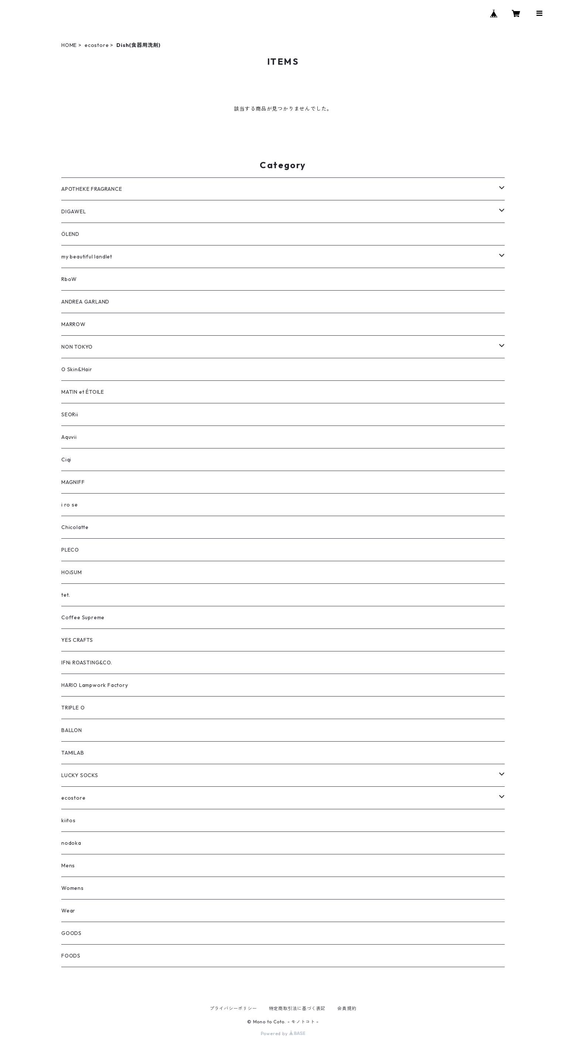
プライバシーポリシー (233, 1008)
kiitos (68, 820)
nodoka (71, 843)
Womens (72, 888)
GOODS (71, 933)
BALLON (71, 730)
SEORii (69, 414)
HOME (69, 45)
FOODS (71, 955)
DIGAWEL (73, 211)
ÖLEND (70, 234)
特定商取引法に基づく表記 (297, 1008)
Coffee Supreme (83, 617)
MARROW (73, 324)
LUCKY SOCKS (79, 775)
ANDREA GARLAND (85, 301)
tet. (65, 595)
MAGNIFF (73, 482)
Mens (68, 865)
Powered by (283, 1033)
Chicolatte (75, 527)
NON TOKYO (77, 346)
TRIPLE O (73, 707)
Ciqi (66, 459)
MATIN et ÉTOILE (82, 392)
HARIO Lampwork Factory (94, 685)
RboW (69, 279)
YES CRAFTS (77, 640)
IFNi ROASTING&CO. (86, 662)
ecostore (97, 45)
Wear (68, 910)
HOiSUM (71, 572)
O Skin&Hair (76, 369)
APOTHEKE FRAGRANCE (91, 189)
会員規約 (346, 1008)
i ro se (69, 504)
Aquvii (69, 437)
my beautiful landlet (86, 256)
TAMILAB (72, 752)
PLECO (70, 549)
